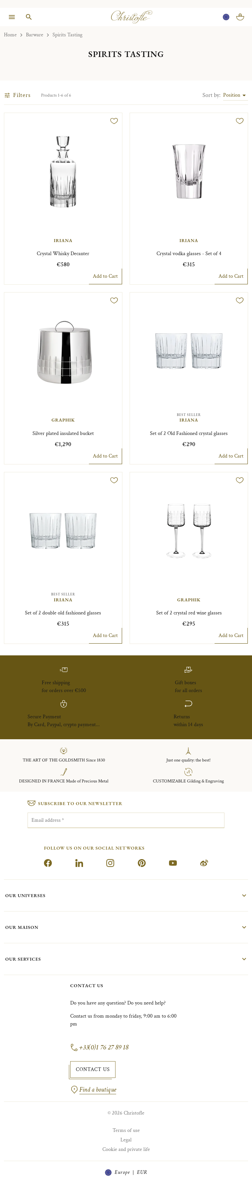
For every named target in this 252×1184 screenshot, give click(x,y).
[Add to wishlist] (114, 121)
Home (10, 34)
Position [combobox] (231, 95)
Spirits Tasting (67, 34)
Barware (34, 34)
